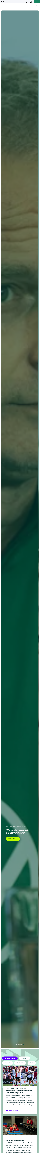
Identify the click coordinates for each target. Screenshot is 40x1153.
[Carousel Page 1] (16, 1044)
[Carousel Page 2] (18, 1044)
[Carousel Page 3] (21, 1044)
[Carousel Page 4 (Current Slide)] (23, 1044)
